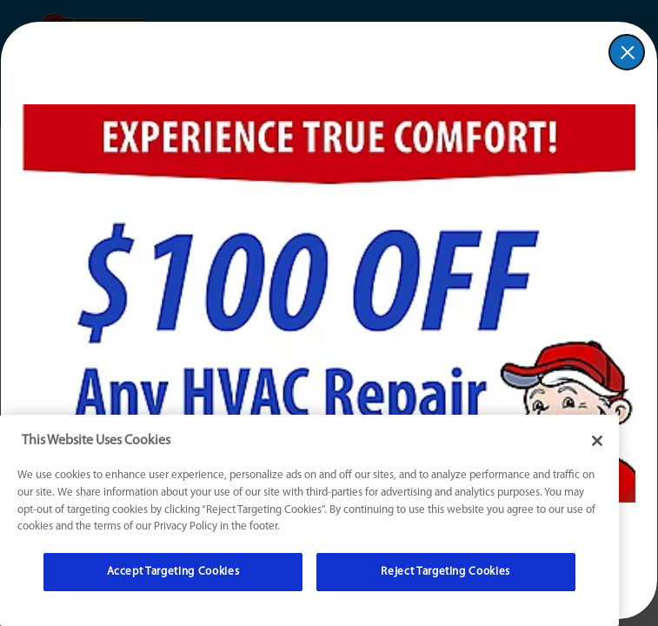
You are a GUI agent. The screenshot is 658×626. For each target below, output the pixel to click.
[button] (626, 52)
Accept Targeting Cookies (173, 571)
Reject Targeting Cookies (445, 571)
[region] (309, 520)
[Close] (597, 441)
